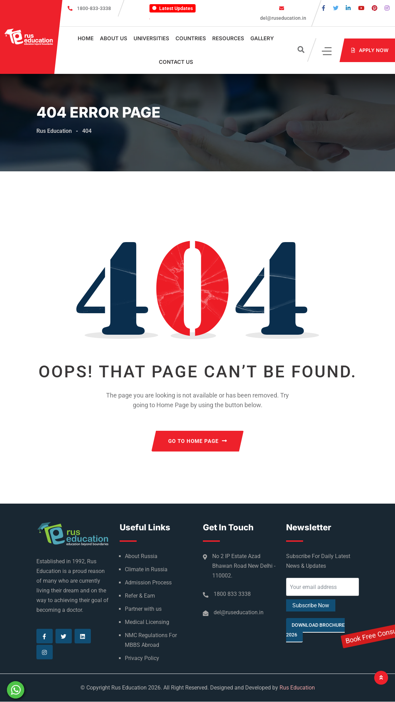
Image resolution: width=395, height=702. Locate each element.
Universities (151, 38)
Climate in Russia (146, 569)
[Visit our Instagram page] (387, 8)
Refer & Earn (140, 596)
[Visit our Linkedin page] (348, 8)
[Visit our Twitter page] (335, 8)
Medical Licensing (147, 622)
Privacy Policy (142, 658)
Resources (228, 38)
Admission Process (148, 583)
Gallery (262, 38)
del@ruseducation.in (282, 18)
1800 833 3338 (232, 594)
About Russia (141, 556)
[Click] (327, 50)
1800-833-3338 (94, 8)
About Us (113, 38)
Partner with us (143, 609)
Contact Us (176, 62)
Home (86, 38)
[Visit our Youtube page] (361, 8)
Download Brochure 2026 (315, 630)
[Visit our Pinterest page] (374, 8)
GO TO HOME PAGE (197, 441)
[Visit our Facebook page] (323, 8)
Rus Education (297, 688)
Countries (190, 38)
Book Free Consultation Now (388, 357)
